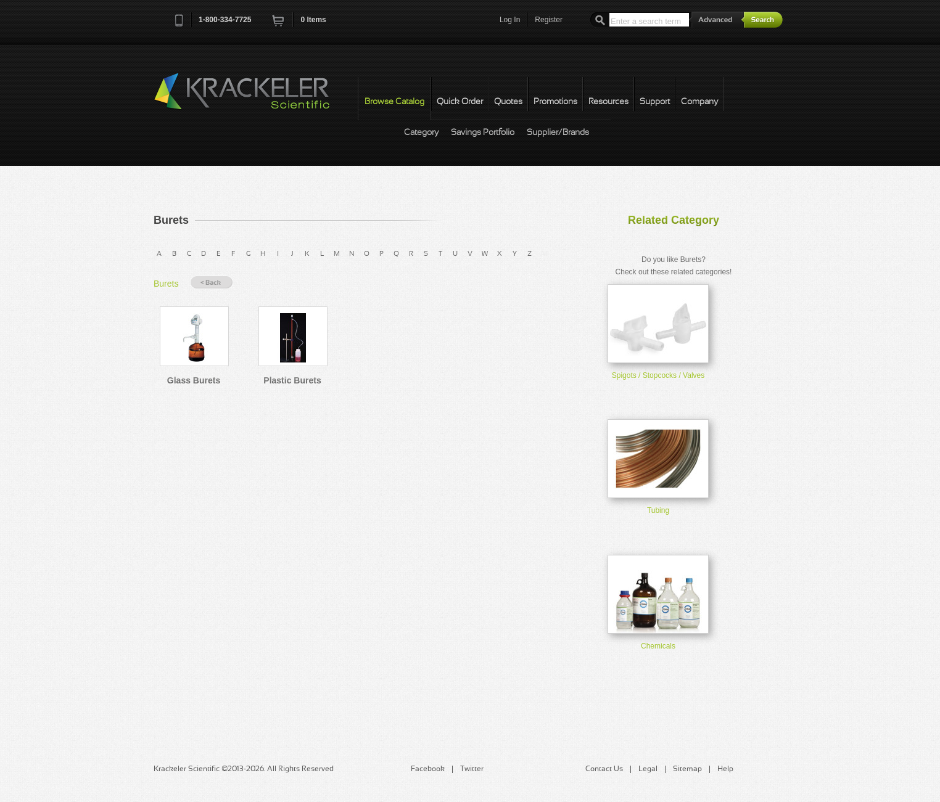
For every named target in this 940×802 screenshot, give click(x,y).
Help (725, 769)
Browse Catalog (394, 102)
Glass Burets (193, 380)
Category (421, 133)
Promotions (555, 102)
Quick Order (460, 102)
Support (655, 102)
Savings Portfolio (482, 133)
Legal (648, 769)
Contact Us (604, 769)
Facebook (428, 769)
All (544, 254)
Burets (166, 283)
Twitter (472, 769)
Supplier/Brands (558, 133)
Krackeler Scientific (254, 98)
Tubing (658, 510)
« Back (211, 283)
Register (549, 19)
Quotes (508, 102)
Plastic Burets (292, 380)
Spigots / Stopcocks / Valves (658, 375)
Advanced (716, 19)
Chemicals (658, 646)
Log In (510, 19)
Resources (608, 102)
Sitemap (687, 769)
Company (699, 102)
